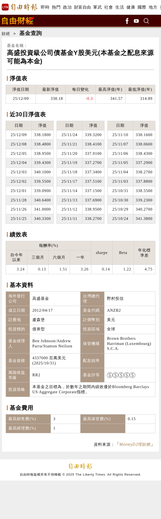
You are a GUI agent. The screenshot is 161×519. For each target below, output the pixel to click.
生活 (119, 7)
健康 (130, 7)
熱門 (56, 7)
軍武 (97, 7)
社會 (108, 7)
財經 (6, 34)
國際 (142, 7)
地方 (153, 7)
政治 (67, 7)
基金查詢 (30, 33)
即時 (45, 7)
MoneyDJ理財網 (135, 444)
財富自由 (82, 7)
